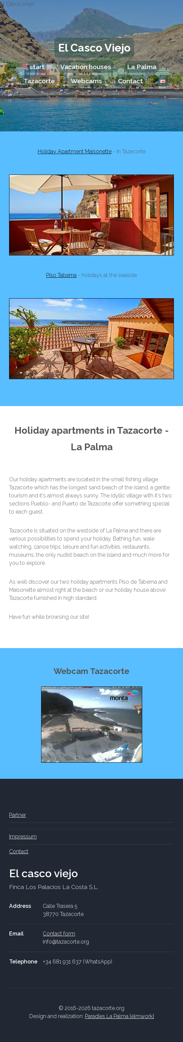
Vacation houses (85, 66)
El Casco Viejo (94, 47)
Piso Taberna (61, 275)
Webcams (86, 81)
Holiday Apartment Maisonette (75, 151)
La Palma (141, 66)
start (37, 66)
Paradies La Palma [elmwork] (119, 1016)
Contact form (59, 933)
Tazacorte (39, 81)
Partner (17, 815)
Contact (130, 81)
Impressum (23, 836)
